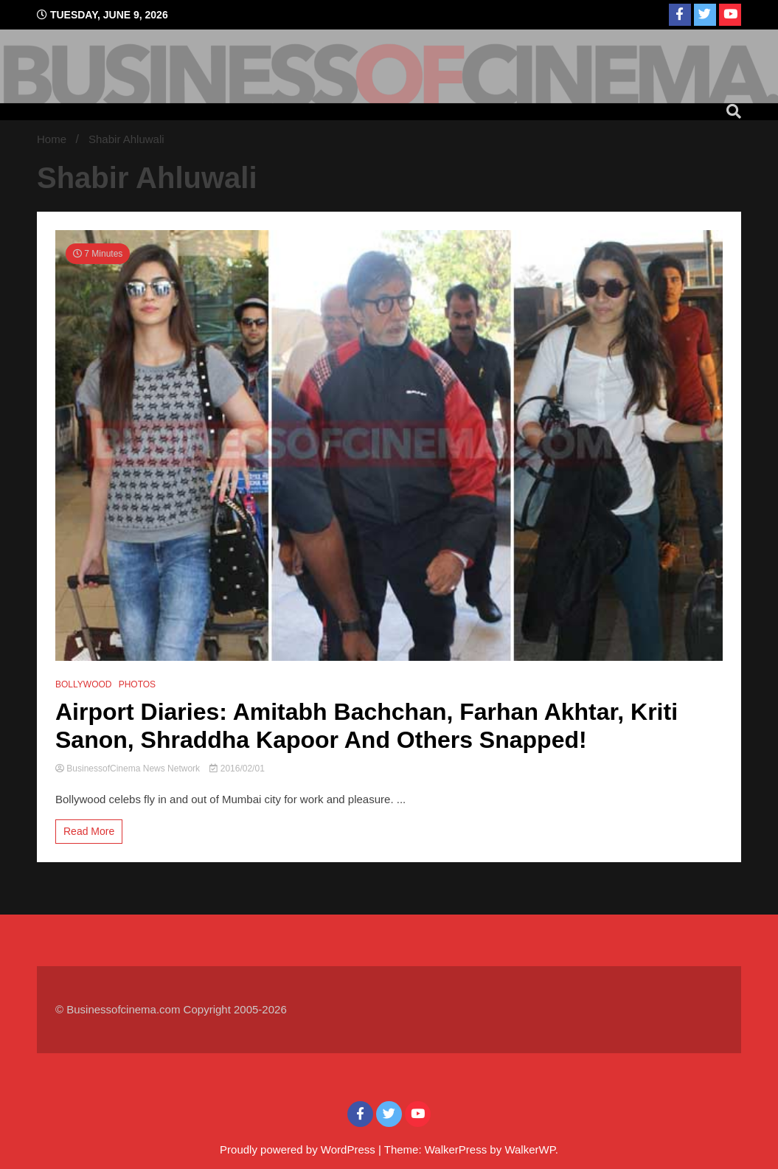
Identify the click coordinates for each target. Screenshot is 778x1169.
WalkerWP (529, 1149)
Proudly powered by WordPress (299, 1149)
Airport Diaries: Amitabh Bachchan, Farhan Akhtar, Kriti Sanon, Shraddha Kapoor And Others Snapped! (366, 725)
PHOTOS (137, 684)
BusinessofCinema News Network (128, 768)
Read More (88, 831)
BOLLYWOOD (83, 684)
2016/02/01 (236, 768)
